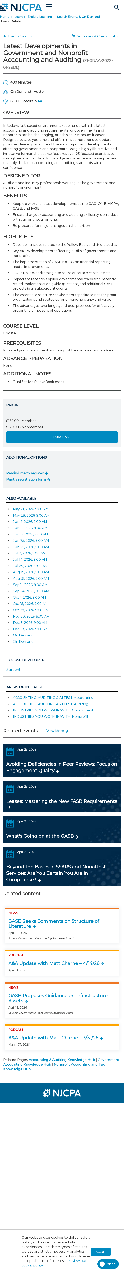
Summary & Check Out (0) (96, 36)
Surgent (13, 670)
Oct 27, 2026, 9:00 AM (31, 610)
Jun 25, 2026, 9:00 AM (31, 541)
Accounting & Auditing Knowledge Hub (62, 1060)
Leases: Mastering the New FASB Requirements (61, 801)
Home (4, 17)
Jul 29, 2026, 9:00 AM (30, 566)
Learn (18, 17)
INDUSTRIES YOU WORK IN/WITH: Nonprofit (50, 717)
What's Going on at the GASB (40, 836)
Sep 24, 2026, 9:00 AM (31, 591)
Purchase (62, 437)
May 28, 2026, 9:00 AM (31, 515)
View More (55, 731)
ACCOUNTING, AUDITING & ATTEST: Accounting (53, 698)
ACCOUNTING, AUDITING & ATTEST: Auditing (50, 704)
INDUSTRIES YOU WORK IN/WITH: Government (53, 710)
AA (40, 101)
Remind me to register (25, 473)
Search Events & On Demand (78, 17)
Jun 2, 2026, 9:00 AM (30, 522)
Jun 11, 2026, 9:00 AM (30, 528)
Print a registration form (26, 479)
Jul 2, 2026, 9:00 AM (29, 553)
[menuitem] (18, 1109)
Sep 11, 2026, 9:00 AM (30, 585)
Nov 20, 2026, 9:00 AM (31, 616)
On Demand (23, 635)
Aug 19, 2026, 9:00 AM (31, 572)
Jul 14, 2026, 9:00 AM (30, 559)
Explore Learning (40, 17)
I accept (101, 1251)
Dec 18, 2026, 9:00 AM (31, 629)
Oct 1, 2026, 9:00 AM (29, 597)
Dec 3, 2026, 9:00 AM (30, 623)
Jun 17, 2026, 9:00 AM (30, 534)
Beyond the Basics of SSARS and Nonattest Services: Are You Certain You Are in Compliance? (56, 873)
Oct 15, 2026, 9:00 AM (30, 604)
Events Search (17, 36)
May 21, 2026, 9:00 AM (31, 509)
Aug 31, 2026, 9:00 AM (31, 579)
